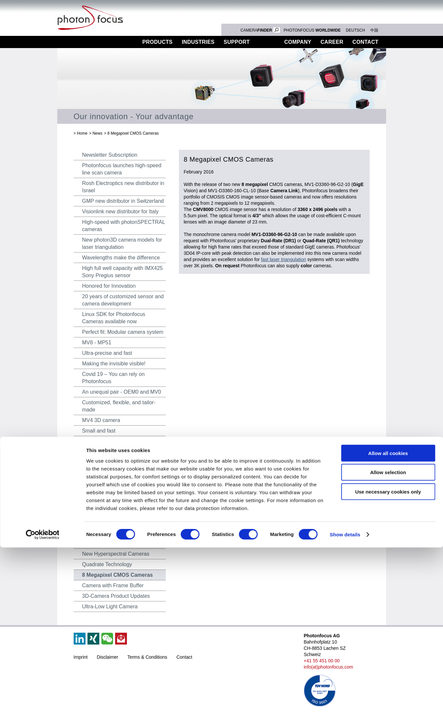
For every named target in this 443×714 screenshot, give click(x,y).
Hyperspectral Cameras (109, 533)
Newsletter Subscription (109, 155)
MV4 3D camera (101, 420)
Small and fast (98, 431)
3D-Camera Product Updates (116, 596)
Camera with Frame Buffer (113, 585)
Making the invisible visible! (114, 363)
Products (157, 42)
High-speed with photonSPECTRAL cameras (123, 225)
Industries (198, 42)
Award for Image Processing (115, 512)
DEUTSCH (355, 30)
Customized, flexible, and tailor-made (119, 406)
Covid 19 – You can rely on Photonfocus (113, 377)
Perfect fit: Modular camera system (122, 332)
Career (332, 42)
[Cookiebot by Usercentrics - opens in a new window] (42, 701)
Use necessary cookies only (388, 658)
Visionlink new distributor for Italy (120, 211)
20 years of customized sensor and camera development (123, 300)
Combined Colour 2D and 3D (116, 543)
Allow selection (388, 639)
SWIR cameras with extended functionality (117, 487)
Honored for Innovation (109, 286)
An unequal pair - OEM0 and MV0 (121, 392)
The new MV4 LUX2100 (110, 441)
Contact (366, 42)
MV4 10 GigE (97, 452)
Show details (345, 701)
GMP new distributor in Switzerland (123, 201)
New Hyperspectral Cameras (116, 554)
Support (237, 42)
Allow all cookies (388, 619)
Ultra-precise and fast (107, 353)
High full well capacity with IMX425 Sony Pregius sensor (122, 271)
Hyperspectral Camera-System (118, 473)
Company (297, 42)
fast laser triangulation (283, 259)
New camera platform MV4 (113, 462)
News (267, 42)
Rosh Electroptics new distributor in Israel (123, 186)
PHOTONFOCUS (312, 30)
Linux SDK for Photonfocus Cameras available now (113, 317)
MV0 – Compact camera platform (121, 501)
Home (82, 133)
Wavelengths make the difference (121, 257)
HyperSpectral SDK (105, 522)
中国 (374, 30)
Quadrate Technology (107, 564)
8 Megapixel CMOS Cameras (133, 133)
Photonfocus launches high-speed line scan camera (121, 169)
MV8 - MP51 (96, 342)
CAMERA (260, 30)
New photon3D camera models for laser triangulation (122, 243)
